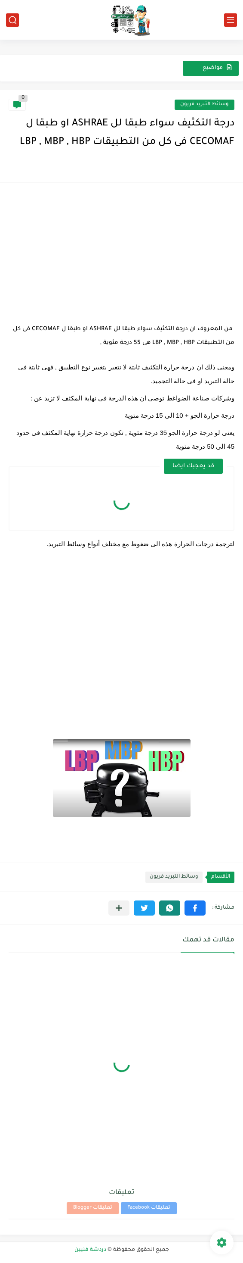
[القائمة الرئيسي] (230, 20)
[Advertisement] (121, 251)
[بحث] (12, 20)
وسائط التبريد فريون (204, 104)
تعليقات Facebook (148, 1208)
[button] (195, 908)
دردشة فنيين (90, 1250)
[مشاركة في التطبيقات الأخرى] (118, 908)
